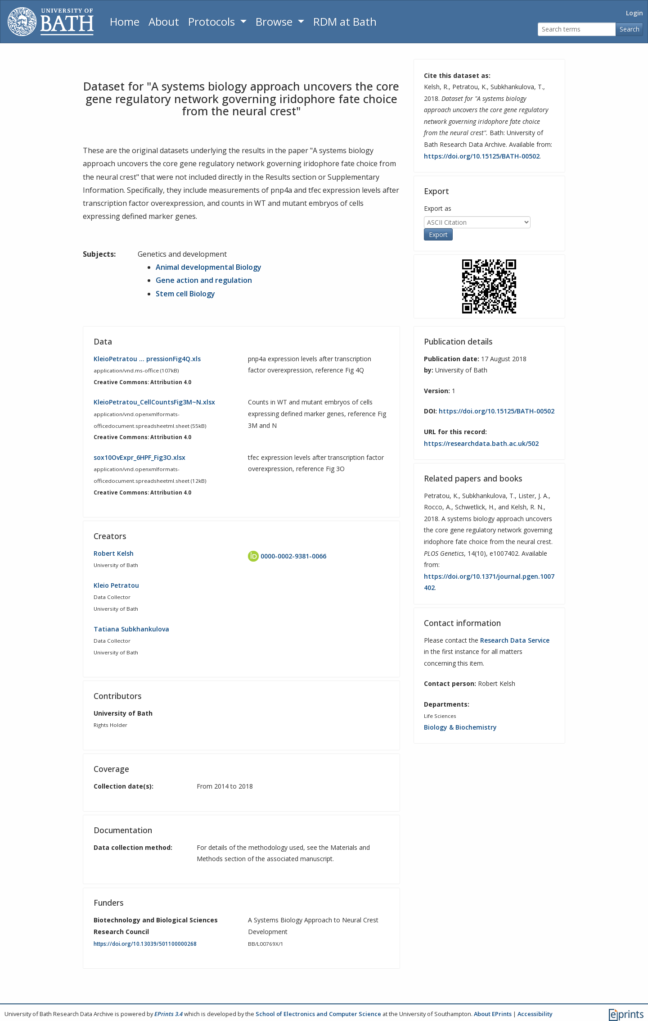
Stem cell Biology (185, 294)
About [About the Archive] (163, 21)
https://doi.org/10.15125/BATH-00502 (482, 156)
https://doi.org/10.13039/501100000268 (145, 943)
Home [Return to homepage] (125, 21)
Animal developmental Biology (208, 267)
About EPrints (493, 1014)
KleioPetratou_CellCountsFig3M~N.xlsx (154, 402)
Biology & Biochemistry (460, 727)
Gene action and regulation (204, 280)
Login (634, 13)
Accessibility (535, 1014)
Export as (437, 208)
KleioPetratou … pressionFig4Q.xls (147, 358)
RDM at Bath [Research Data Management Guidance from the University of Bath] (345, 21)
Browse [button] (275, 21)
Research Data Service (514, 640)
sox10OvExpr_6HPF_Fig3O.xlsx (139, 457)
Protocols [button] (213, 21)
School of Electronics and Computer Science (318, 1014)
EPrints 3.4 (168, 1014)
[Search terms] (577, 29)
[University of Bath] (50, 22)
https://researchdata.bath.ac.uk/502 (481, 443)
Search (629, 29)
